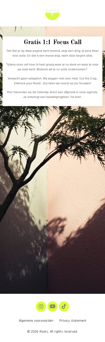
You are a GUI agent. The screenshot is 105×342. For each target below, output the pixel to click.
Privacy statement (72, 320)
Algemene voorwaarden (36, 320)
